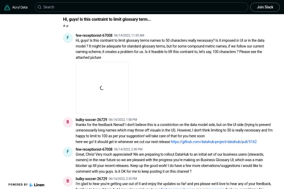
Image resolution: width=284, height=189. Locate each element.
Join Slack (265, 7)
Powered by (26, 184)
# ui (65, 26)
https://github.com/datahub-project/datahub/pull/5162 (214, 142)
